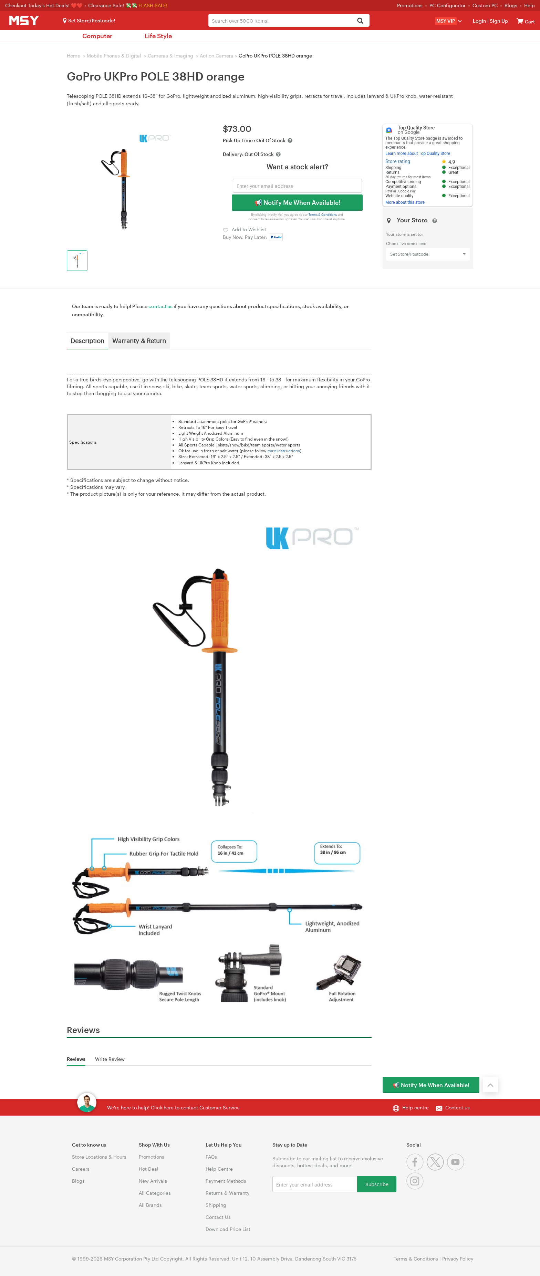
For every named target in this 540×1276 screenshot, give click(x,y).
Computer (97, 36)
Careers (81, 1169)
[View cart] (520, 21)
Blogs (511, 5)
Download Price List (228, 1229)
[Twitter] (437, 1169)
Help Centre (219, 1169)
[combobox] (288, 20)
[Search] (360, 21)
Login (479, 21)
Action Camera (216, 56)
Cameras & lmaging (170, 56)
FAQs (211, 1157)
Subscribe (376, 1184)
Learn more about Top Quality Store (417, 153)
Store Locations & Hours (99, 1157)
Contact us (457, 1107)
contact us (160, 306)
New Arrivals (153, 1181)
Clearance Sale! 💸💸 (112, 5)
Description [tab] (87, 340)
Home (73, 56)
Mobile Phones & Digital (114, 56)
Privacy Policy (457, 1259)
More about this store (405, 202)
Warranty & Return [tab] (139, 340)
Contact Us (218, 1217)
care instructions (284, 450)
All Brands (150, 1205)
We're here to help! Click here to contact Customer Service (173, 1107)
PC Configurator (447, 5)
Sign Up (498, 21)
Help (529, 5)
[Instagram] (415, 1188)
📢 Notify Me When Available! (297, 202)
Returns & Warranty (227, 1193)
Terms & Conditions (323, 215)
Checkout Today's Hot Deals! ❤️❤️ (44, 5)
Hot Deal (148, 1169)
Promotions (410, 5)
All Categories (155, 1193)
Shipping (216, 1205)
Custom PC (485, 5)
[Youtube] (456, 1169)
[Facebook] (416, 1169)
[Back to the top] (490, 1084)
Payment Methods (226, 1181)
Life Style (158, 36)
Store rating (397, 161)
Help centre (415, 1107)
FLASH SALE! (152, 5)
